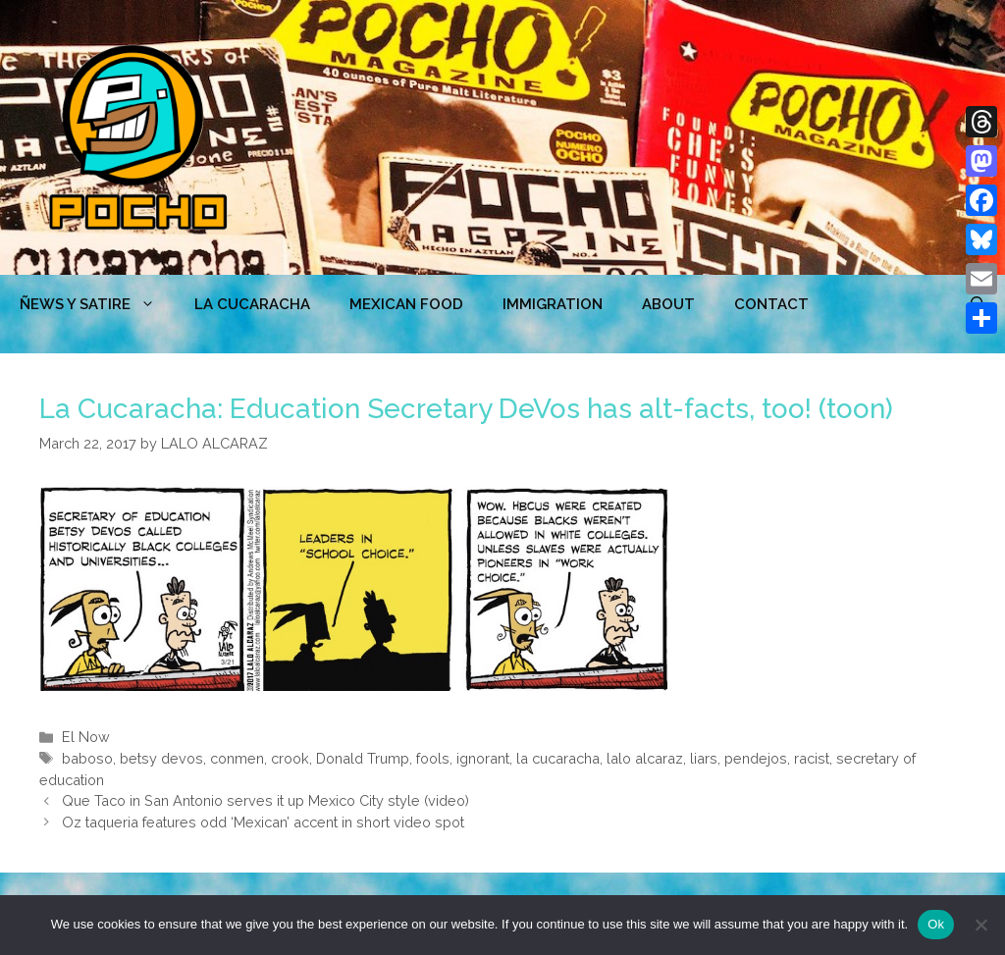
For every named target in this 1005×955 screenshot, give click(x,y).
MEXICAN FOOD (406, 304)
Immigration (552, 304)
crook (290, 758)
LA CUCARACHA (252, 304)
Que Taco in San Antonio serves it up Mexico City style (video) (265, 800)
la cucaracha (558, 758)
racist (811, 758)
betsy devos (161, 758)
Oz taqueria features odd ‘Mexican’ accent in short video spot (263, 822)
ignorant (482, 758)
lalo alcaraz (645, 758)
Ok (935, 924)
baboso (87, 758)
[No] (980, 924)
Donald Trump (362, 758)
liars (703, 758)
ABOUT (668, 304)
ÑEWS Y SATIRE (97, 304)
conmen (237, 758)
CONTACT (771, 304)
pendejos (755, 758)
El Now (86, 736)
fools (433, 758)
